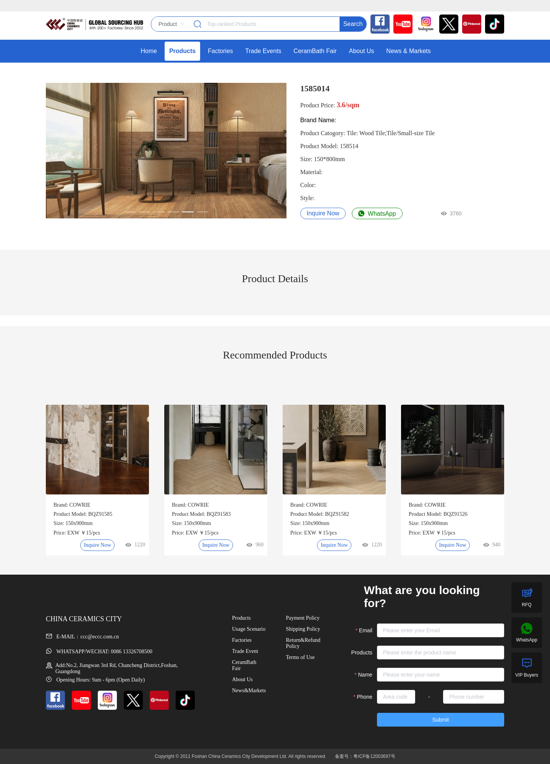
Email (365, 630)
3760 (451, 213)
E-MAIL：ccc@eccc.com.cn (82, 637)
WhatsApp (377, 213)
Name (365, 675)
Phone (364, 697)
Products (361, 652)
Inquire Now (323, 213)
